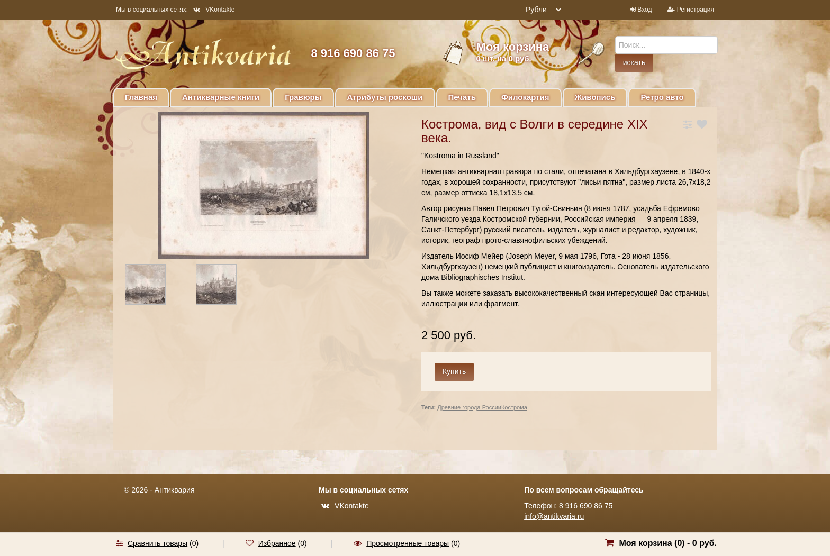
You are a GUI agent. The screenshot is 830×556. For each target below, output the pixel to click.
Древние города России (469, 407)
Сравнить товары (157, 543)
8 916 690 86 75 (353, 53)
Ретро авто (661, 97)
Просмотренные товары (407, 543)
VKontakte (213, 9)
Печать (462, 97)
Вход (644, 9)
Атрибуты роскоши (385, 97)
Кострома (514, 407)
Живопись (595, 97)
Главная (141, 97)
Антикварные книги (220, 97)
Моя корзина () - (668, 543)
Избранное (277, 543)
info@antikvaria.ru (554, 516)
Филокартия (525, 97)
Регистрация (695, 9)
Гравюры (303, 97)
